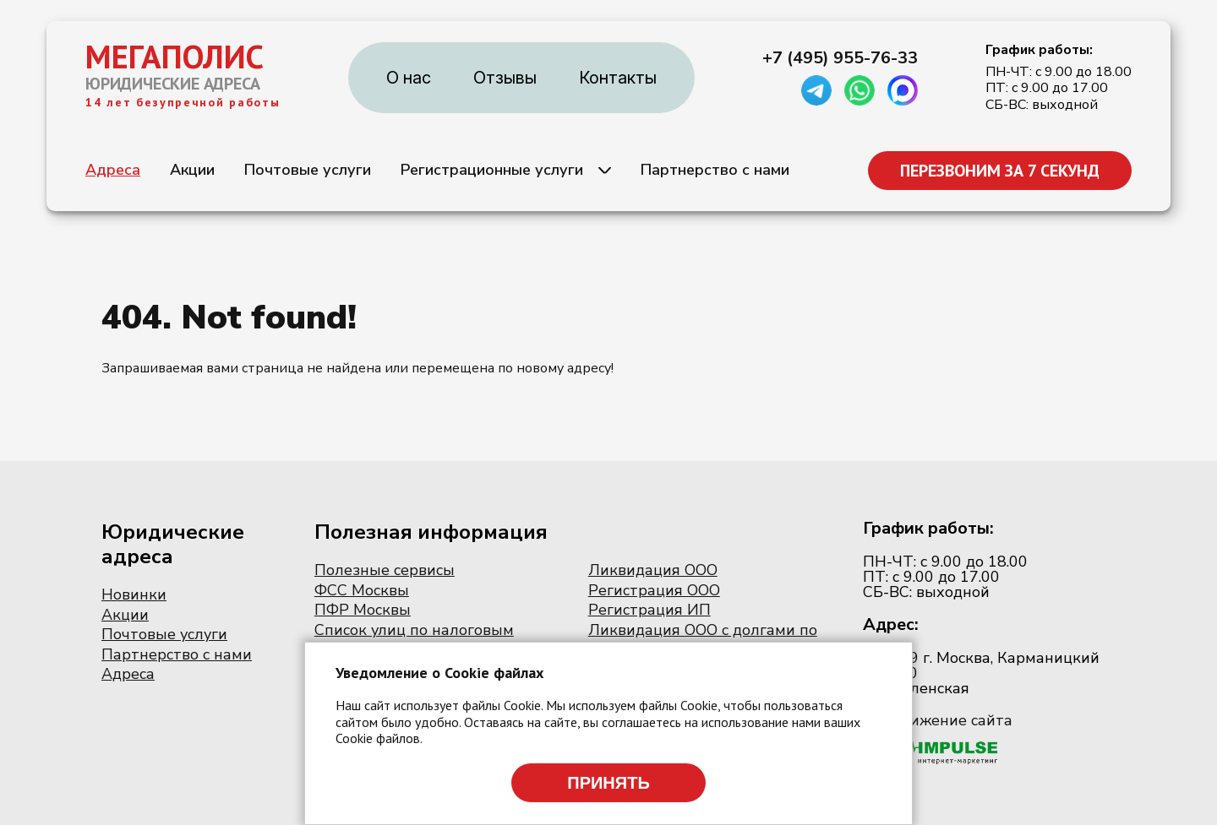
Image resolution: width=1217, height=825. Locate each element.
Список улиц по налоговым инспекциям (414, 639)
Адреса (112, 170)
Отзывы (505, 78)
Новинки (133, 594)
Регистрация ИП (649, 610)
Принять (608, 782)
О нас (408, 78)
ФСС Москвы (361, 590)
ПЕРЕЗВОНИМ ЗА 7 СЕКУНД (1000, 171)
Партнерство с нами (715, 170)
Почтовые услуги (307, 170)
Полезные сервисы (384, 570)
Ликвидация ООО (653, 570)
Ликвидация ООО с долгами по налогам (702, 639)
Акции (192, 170)
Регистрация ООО (654, 590)
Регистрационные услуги (492, 170)
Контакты (618, 78)
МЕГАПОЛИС (174, 56)
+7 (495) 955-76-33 (840, 58)
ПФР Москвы (362, 610)
